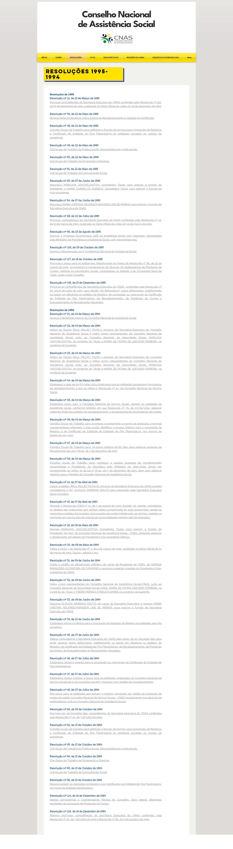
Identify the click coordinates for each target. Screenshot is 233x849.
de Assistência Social (116, 24)
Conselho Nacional (116, 15)
